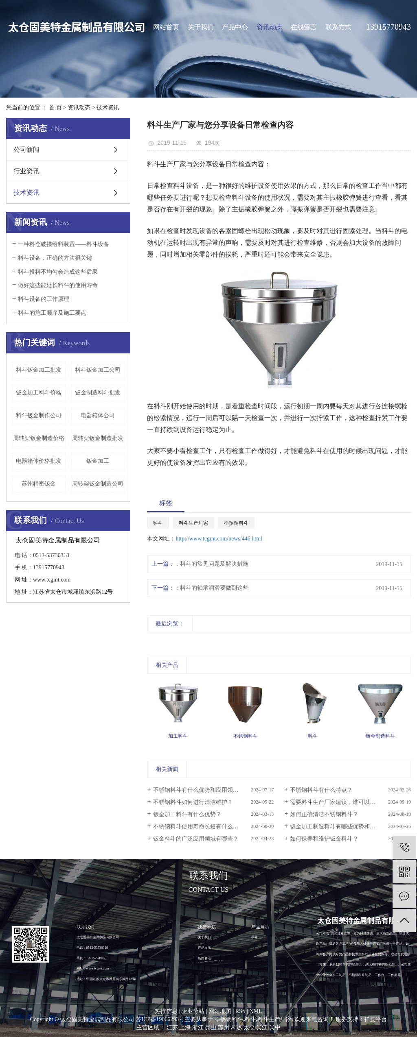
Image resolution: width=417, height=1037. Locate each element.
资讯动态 (270, 27)
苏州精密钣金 (39, 484)
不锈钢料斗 (236, 523)
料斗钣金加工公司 (98, 370)
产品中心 (235, 27)
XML (256, 1011)
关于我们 (201, 27)
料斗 (158, 523)
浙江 (198, 1027)
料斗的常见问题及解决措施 (214, 564)
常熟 (236, 1027)
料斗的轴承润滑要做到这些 (214, 588)
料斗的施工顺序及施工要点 (52, 313)
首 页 (55, 108)
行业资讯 (26, 171)
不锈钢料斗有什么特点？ (321, 790)
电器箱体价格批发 (38, 461)
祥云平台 (375, 1019)
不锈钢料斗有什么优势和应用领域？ (198, 790)
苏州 (223, 1027)
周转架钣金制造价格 (38, 438)
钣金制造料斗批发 (98, 393)
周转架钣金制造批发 (97, 438)
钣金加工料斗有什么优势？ (187, 814)
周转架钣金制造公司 (97, 484)
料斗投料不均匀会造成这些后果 (58, 272)
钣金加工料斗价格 (38, 393)
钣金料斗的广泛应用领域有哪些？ (196, 839)
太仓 (249, 1027)
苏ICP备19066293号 (160, 1019)
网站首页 (166, 27)
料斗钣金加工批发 (38, 370)
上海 (185, 1027)
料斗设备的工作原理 (43, 299)
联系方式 (338, 27)
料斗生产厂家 (193, 523)
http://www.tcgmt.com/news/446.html (219, 539)
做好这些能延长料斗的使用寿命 (58, 285)
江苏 (172, 1027)
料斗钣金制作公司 (38, 415)
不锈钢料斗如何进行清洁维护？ (193, 802)
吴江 (262, 1027)
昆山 (210, 1027)
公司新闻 (26, 149)
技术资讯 (108, 108)
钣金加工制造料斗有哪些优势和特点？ (338, 827)
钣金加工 (97, 461)
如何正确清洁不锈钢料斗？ (324, 814)
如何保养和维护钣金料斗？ (324, 839)
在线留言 (304, 27)
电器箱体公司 (98, 415)
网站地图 (219, 1011)
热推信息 (166, 1011)
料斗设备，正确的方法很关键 (55, 258)
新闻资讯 (204, 958)
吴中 (275, 1027)
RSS (240, 1011)
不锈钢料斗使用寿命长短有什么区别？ (201, 827)
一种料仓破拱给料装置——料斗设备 (63, 244)
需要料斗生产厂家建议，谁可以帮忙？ (338, 802)
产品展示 (204, 948)
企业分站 (193, 1011)
